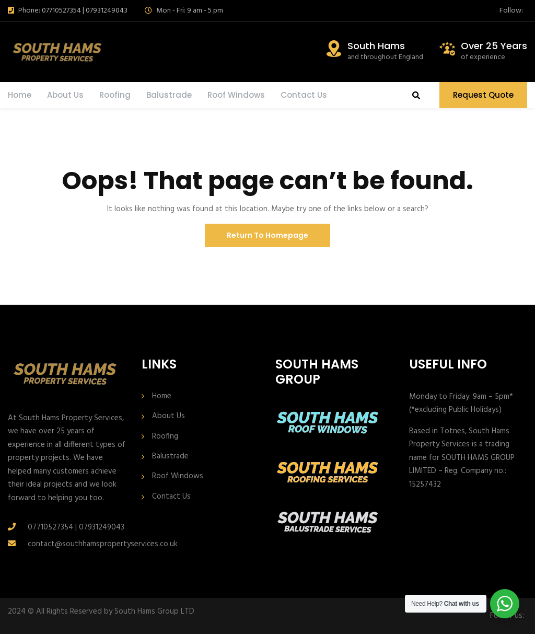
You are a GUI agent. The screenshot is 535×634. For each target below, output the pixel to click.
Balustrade (169, 94)
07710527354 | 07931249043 (76, 527)
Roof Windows (236, 94)
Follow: (511, 11)
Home (19, 94)
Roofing (115, 94)
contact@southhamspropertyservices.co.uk (103, 544)
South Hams (376, 45)
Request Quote (483, 94)
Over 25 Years (494, 45)
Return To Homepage (267, 235)
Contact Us (304, 94)
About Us (65, 94)
